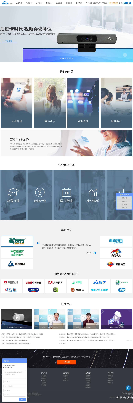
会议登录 (88, 383)
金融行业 (65, 378)
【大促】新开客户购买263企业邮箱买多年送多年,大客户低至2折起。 (88, 337)
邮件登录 (88, 385)
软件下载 (88, 378)
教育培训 (69, 3)
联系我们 (110, 383)
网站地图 (130, 395)
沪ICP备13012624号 (127, 393)
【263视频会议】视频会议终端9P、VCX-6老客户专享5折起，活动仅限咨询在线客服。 (91, 334)
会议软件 (39, 3)
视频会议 (43, 380)
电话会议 (29, 3)
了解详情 (8, 41)
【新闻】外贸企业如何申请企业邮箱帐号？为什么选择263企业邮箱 (21, 334)
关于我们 (89, 3)
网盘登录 (88, 380)
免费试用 (66, 362)
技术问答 (88, 387)
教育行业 (65, 376)
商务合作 (110, 380)
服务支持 (79, 3)
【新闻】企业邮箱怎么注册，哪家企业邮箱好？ (15, 343)
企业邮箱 (19, 3)
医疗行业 (65, 380)
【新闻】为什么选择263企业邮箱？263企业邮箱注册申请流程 (20, 337)
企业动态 (110, 376)
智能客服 (88, 376)
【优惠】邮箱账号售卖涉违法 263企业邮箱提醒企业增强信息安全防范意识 (90, 340)
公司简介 (110, 378)
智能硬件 (49, 3)
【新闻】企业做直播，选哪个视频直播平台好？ (15, 340)
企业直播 (59, 3)
